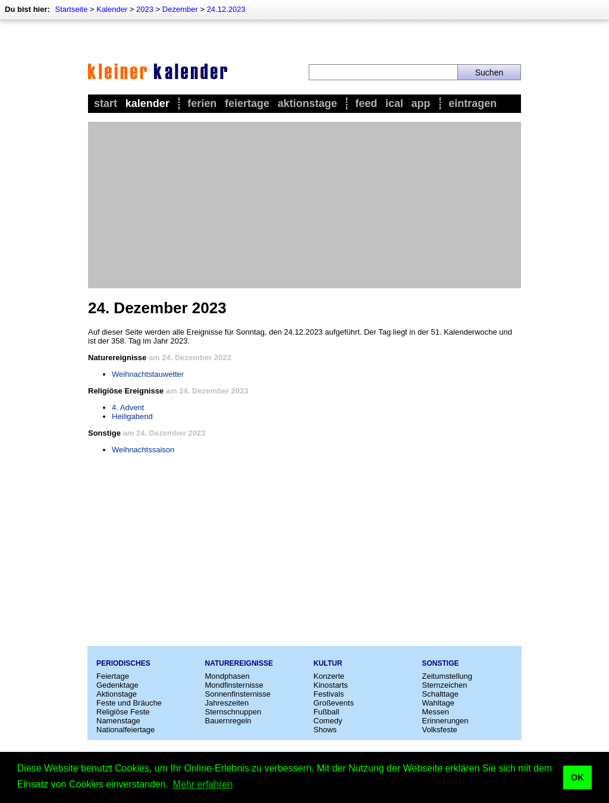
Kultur (327, 663)
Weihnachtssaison (143, 449)
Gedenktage (117, 685)
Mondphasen (227, 676)
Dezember (180, 9)
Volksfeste (439, 729)
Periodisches (123, 663)
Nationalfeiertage (125, 729)
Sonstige (440, 663)
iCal (394, 103)
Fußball (326, 711)
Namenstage (118, 720)
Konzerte (328, 676)
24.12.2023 (226, 9)
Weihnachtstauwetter (148, 374)
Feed (366, 103)
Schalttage (440, 693)
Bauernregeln (228, 720)
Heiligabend (132, 416)
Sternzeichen (444, 685)
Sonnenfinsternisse (238, 693)
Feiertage (247, 103)
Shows (325, 729)
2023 (144, 9)
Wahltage (438, 702)
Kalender (111, 9)
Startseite (71, 9)
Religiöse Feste (123, 711)
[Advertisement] (304, 205)
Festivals (328, 693)
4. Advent (128, 407)
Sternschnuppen (233, 711)
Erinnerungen (445, 720)
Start (105, 103)
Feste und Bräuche (129, 702)
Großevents (333, 702)
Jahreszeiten (227, 702)
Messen (436, 711)
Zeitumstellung (447, 676)
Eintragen (472, 103)
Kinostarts (330, 685)
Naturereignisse (239, 663)
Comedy (327, 720)
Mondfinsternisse (234, 685)
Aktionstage (307, 103)
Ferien (201, 103)
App (421, 103)
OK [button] (577, 777)
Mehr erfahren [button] (203, 784)
